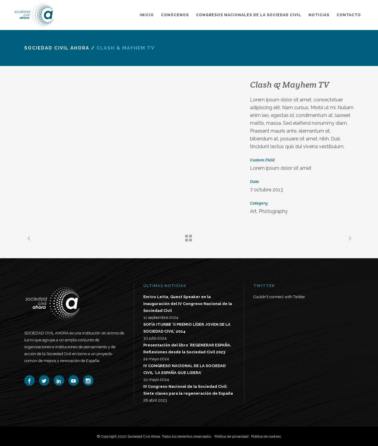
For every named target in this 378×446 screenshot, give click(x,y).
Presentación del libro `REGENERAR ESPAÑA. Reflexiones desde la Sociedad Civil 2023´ (187, 348)
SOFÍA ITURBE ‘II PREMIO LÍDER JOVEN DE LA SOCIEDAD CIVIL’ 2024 (187, 328)
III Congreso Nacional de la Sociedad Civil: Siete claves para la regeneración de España (188, 390)
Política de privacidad (232, 436)
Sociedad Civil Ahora (56, 48)
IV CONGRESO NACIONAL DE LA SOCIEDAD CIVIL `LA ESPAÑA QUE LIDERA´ (184, 369)
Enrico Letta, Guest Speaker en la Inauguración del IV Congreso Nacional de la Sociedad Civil (187, 304)
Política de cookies (266, 436)
